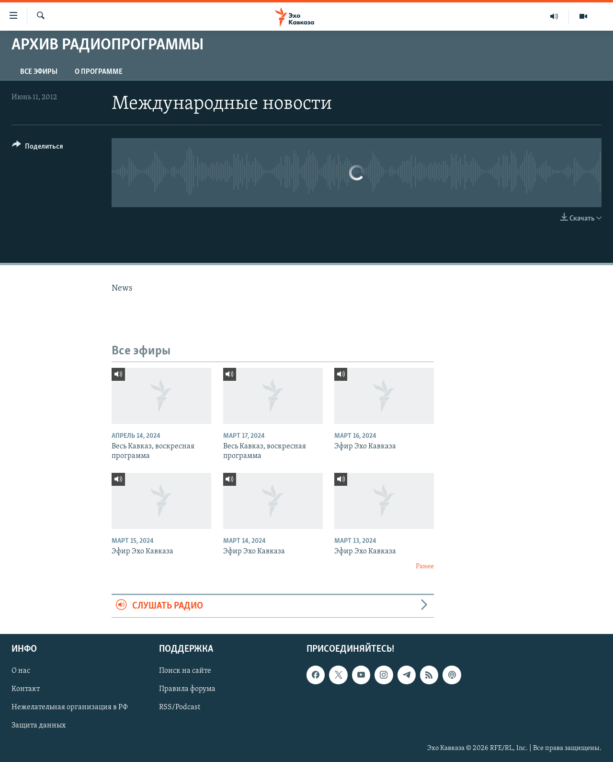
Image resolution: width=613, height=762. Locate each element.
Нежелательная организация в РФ (69, 708)
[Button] (37, 148)
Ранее (425, 566)
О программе (99, 72)
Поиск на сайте (185, 671)
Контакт (25, 689)
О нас (20, 671)
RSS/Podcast (179, 708)
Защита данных (38, 726)
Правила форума (187, 689)
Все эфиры (38, 72)
